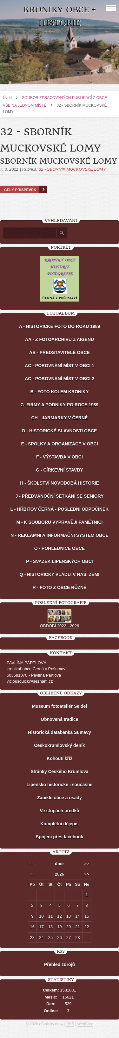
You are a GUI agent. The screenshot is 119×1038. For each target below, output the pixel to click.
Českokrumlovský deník (59, 745)
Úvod (7, 98)
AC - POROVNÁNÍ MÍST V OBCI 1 (59, 365)
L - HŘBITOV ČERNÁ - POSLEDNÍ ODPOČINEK (59, 509)
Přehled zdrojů (59, 964)
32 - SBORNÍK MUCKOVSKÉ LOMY (72, 169)
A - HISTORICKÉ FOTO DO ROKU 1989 (59, 326)
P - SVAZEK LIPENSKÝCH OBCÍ (59, 561)
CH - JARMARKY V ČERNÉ (59, 417)
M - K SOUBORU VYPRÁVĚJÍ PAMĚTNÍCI (59, 522)
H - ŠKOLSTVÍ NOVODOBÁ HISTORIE (59, 483)
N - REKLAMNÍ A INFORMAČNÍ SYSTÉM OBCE (59, 535)
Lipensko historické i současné (60, 784)
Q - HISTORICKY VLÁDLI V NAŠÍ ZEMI (60, 574)
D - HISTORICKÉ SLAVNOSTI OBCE (59, 430)
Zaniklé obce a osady (59, 797)
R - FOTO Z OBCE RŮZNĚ (59, 587)
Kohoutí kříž (59, 758)
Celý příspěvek (20, 190)
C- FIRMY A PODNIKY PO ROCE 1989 (60, 404)
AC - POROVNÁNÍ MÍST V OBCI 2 (59, 378)
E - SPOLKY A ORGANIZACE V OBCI (59, 443)
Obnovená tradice (59, 719)
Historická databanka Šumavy (59, 732)
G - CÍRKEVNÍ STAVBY (59, 470)
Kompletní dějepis (59, 823)
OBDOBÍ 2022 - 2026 (59, 625)
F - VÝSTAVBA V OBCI (59, 456)
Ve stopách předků (59, 810)
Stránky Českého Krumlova (59, 771)
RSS (70, 1024)
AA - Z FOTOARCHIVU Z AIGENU (59, 339)
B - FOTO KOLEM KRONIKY (59, 391)
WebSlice (85, 1024)
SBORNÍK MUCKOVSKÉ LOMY (58, 161)
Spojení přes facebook (59, 836)
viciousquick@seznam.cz (30, 681)
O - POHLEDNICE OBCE (59, 548)
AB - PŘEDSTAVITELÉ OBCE (59, 352)
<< (32, 863)
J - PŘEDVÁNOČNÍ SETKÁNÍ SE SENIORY (60, 496)
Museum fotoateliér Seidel (59, 706)
